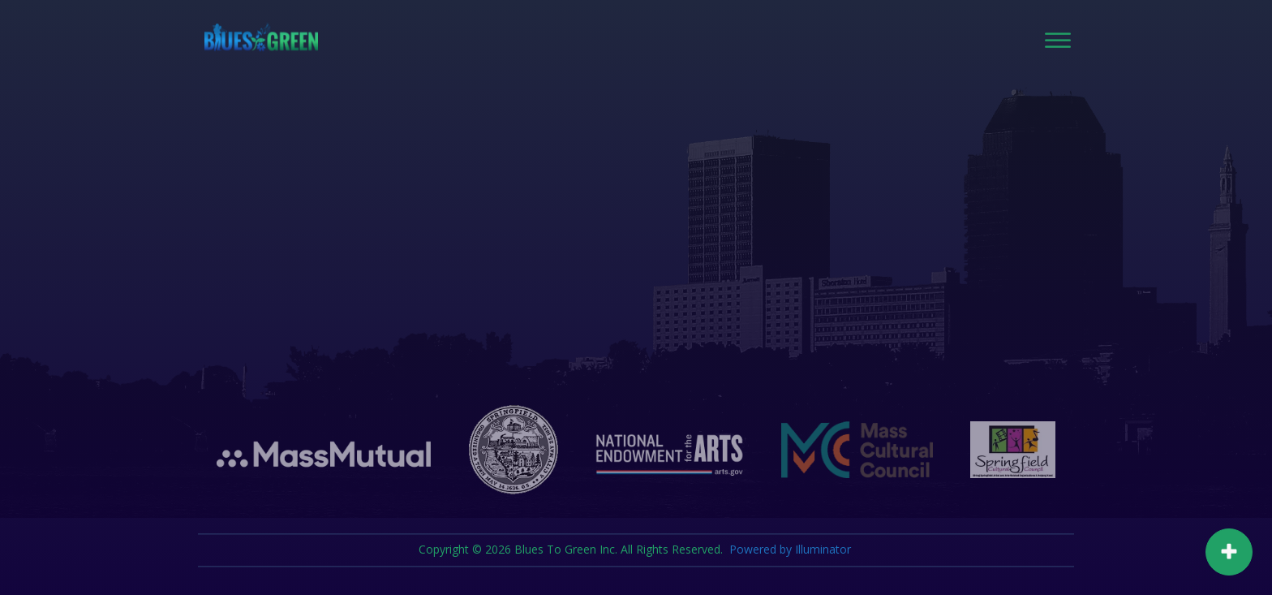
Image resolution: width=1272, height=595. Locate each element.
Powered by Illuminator (791, 550)
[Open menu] (1058, 40)
